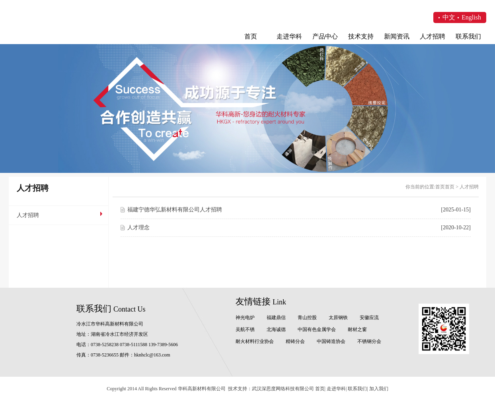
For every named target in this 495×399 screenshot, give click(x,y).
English (471, 17)
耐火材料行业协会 (255, 341)
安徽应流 (369, 317)
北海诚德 (276, 329)
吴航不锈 (245, 329)
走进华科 (289, 36)
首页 (250, 36)
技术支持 (361, 36)
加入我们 (378, 388)
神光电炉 (245, 317)
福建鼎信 (276, 317)
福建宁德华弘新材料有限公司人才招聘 (174, 210)
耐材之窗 (357, 329)
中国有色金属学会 (317, 329)
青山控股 (307, 317)
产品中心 (325, 36)
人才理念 (138, 227)
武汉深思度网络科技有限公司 (283, 388)
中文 (448, 17)
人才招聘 (432, 36)
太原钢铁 (338, 317)
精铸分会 (295, 341)
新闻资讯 (396, 36)
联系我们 (468, 36)
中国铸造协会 (331, 341)
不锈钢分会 (369, 341)
